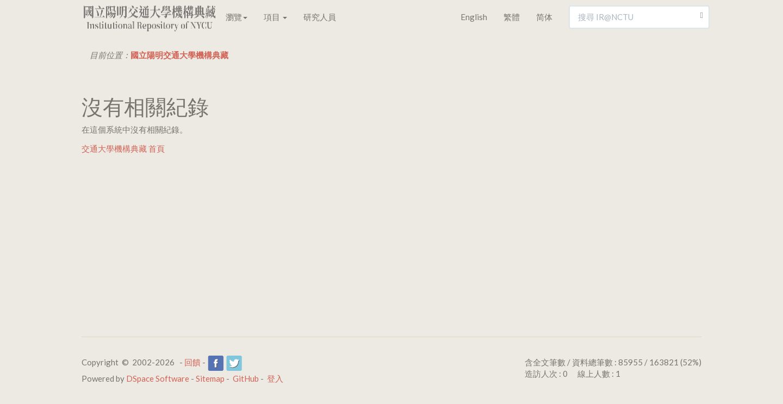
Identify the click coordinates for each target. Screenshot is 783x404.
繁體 (512, 17)
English (474, 17)
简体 (544, 17)
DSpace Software (157, 378)
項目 (275, 17)
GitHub (246, 378)
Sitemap (210, 378)
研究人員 (319, 17)
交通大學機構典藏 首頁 (123, 148)
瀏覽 (236, 17)
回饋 (192, 362)
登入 (275, 378)
